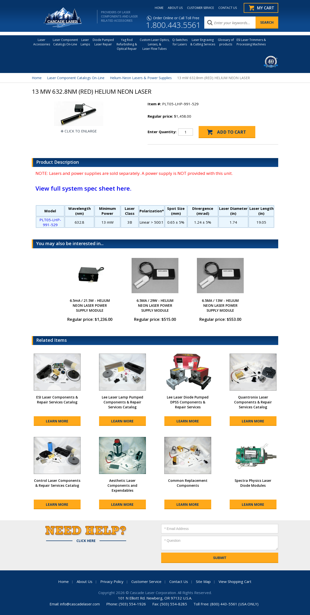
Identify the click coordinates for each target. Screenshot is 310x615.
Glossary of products (226, 42)
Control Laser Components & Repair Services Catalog (57, 483)
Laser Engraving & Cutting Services (202, 42)
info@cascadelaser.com (80, 603)
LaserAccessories (41, 42)
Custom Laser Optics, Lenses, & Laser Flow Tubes (155, 44)
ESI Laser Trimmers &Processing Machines (251, 42)
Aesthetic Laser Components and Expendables (122, 485)
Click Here (86, 541)
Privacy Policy (111, 581)
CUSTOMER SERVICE (200, 7)
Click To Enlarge (81, 131)
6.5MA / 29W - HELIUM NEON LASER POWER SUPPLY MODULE (155, 305)
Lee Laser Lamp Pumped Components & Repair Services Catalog (122, 402)
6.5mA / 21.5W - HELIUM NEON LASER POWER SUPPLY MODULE (90, 305)
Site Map (203, 581)
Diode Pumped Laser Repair (103, 42)
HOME (159, 7)
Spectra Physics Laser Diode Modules (253, 483)
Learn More (57, 421)
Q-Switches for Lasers (180, 42)
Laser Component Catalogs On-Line (65, 42)
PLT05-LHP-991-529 (50, 222)
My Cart (265, 8)
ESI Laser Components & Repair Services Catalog (57, 399)
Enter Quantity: (162, 131)
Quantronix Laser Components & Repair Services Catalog (253, 402)
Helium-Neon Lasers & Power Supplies (141, 77)
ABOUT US (175, 7)
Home (37, 77)
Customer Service (146, 581)
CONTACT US (227, 7)
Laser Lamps (85, 42)
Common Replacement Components (187, 483)
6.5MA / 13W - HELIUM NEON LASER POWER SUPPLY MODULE (220, 305)
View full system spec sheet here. (83, 188)
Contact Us (178, 581)
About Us (84, 581)
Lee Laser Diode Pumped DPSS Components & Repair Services (187, 402)
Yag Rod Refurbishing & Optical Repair (127, 44)
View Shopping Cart (235, 581)
